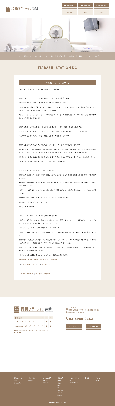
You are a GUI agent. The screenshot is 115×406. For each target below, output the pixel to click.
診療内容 (60, 378)
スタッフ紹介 (47, 378)
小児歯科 (59, 383)
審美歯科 (59, 388)
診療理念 (15, 380)
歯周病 (58, 385)
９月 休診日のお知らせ (44, 274)
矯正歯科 (59, 394)
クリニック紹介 (74, 378)
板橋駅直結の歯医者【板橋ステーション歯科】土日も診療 (38, 259)
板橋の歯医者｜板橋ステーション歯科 (57, 402)
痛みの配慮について (17, 383)
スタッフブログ (47, 264)
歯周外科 (59, 387)
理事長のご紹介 (46, 382)
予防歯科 (59, 382)
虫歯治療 (59, 380)
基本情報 (97, 380)
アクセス (98, 378)
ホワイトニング (60, 390)
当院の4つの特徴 (17, 382)
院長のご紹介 (45, 380)
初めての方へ (32, 378)
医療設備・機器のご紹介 (74, 382)
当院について (18, 378)
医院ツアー (72, 380)
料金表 (87, 378)
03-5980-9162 (81, 318)
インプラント (59, 392)
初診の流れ (30, 380)
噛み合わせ (59, 395)
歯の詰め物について (26, 274)
